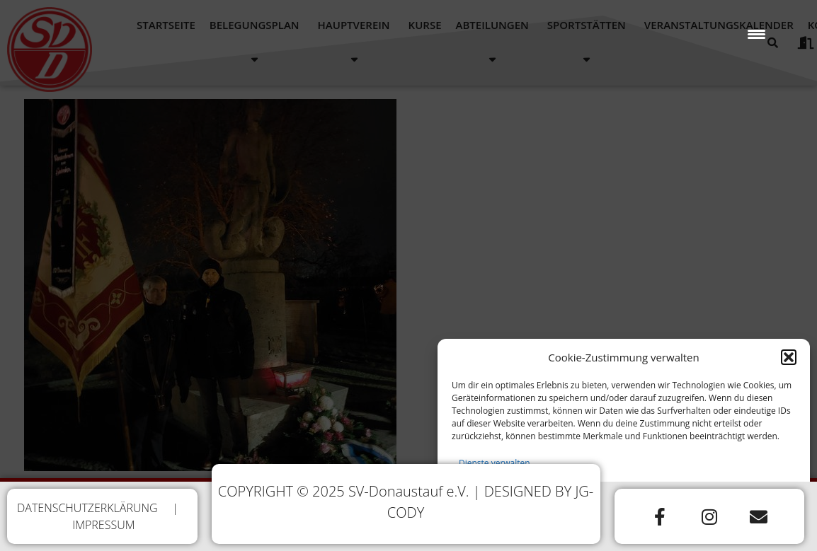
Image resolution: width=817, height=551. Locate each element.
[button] (789, 360)
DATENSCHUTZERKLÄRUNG (87, 508)
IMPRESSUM (103, 525)
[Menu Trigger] (756, 33)
